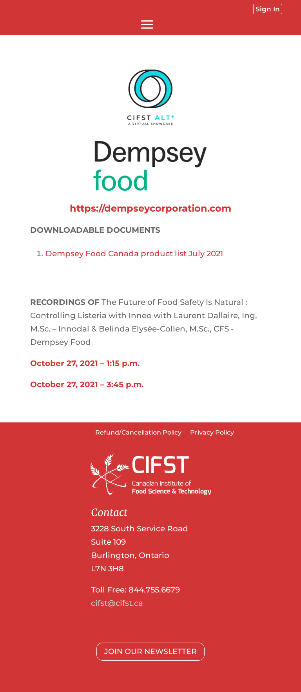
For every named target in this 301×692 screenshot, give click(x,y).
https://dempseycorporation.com (150, 208)
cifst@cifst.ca (117, 603)
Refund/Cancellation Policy (138, 433)
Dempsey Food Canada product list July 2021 (134, 253)
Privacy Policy (212, 433)
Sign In (268, 9)
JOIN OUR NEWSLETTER (150, 651)
